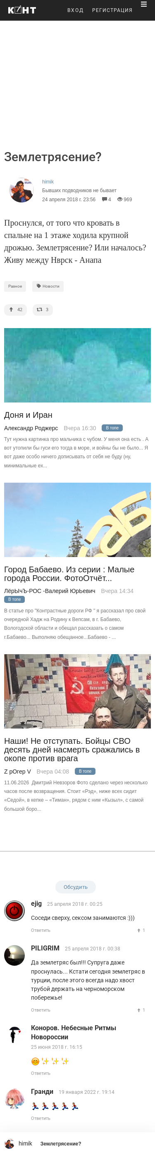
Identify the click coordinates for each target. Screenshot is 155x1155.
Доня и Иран (28, 415)
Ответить (40, 930)
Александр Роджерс (31, 428)
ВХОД (75, 10)
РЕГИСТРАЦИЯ (112, 10)
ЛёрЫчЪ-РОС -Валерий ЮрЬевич (49, 591)
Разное (15, 286)
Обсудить (76, 887)
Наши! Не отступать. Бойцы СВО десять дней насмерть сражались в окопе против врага (72, 750)
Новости (48, 286)
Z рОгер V (17, 771)
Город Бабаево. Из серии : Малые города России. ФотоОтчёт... (69, 574)
